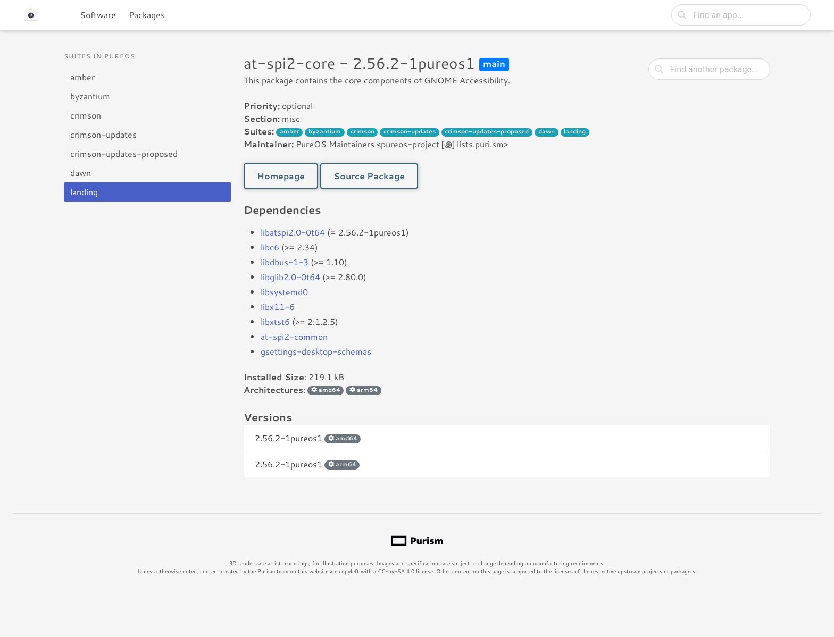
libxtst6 (275, 321)
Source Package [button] (369, 176)
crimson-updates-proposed (124, 153)
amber (82, 77)
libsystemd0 (284, 292)
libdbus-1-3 (284, 262)
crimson (85, 115)
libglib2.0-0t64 (290, 277)
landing (84, 192)
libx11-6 (278, 306)
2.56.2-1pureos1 (308, 438)
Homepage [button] (281, 176)
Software (98, 15)
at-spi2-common (294, 336)
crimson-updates (103, 134)
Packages (147, 15)
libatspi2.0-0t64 (293, 232)
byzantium (90, 96)
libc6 (270, 247)
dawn (80, 172)
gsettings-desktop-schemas (316, 351)
